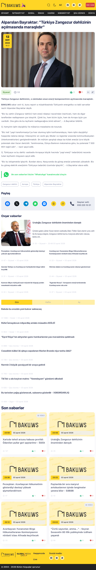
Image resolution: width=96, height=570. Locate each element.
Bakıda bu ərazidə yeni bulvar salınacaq (21, 309)
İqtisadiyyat (18, 13)
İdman (41, 13)
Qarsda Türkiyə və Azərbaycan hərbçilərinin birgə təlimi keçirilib (23, 268)
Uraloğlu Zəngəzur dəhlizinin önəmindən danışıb (56, 222)
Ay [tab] (79, 302)
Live (90, 5)
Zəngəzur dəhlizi (10, 184)
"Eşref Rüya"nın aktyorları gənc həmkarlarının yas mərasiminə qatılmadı (37, 337)
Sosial (31, 13)
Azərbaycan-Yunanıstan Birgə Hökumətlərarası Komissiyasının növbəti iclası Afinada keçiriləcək (68, 252)
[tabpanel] (48, 355)
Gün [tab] (17, 302)
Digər (11, 402)
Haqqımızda (39, 553)
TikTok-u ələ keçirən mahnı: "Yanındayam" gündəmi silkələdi (32, 378)
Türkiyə (36, 184)
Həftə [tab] (48, 302)
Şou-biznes (79, 13)
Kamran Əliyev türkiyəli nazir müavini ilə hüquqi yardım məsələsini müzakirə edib (22, 284)
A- (88, 92)
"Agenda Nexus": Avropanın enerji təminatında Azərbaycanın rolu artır (67, 284)
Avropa (25, 184)
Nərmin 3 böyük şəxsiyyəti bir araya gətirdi (23, 364)
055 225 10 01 (84, 205)
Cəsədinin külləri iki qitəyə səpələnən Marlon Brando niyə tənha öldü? (36, 350)
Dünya (91, 13)
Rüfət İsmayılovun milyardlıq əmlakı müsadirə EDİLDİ (28, 323)
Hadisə (51, 13)
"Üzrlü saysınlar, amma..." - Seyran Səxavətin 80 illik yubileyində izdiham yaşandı (71, 532)
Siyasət (5, 13)
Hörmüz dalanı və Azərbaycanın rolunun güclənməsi (69, 267)
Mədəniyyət (64, 13)
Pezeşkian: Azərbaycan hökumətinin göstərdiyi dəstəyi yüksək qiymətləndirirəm (23, 252)
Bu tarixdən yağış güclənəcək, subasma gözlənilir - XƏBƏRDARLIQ (35, 392)
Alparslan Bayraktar (53, 184)
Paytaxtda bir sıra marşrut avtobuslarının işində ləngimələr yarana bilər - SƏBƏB (68, 487)
